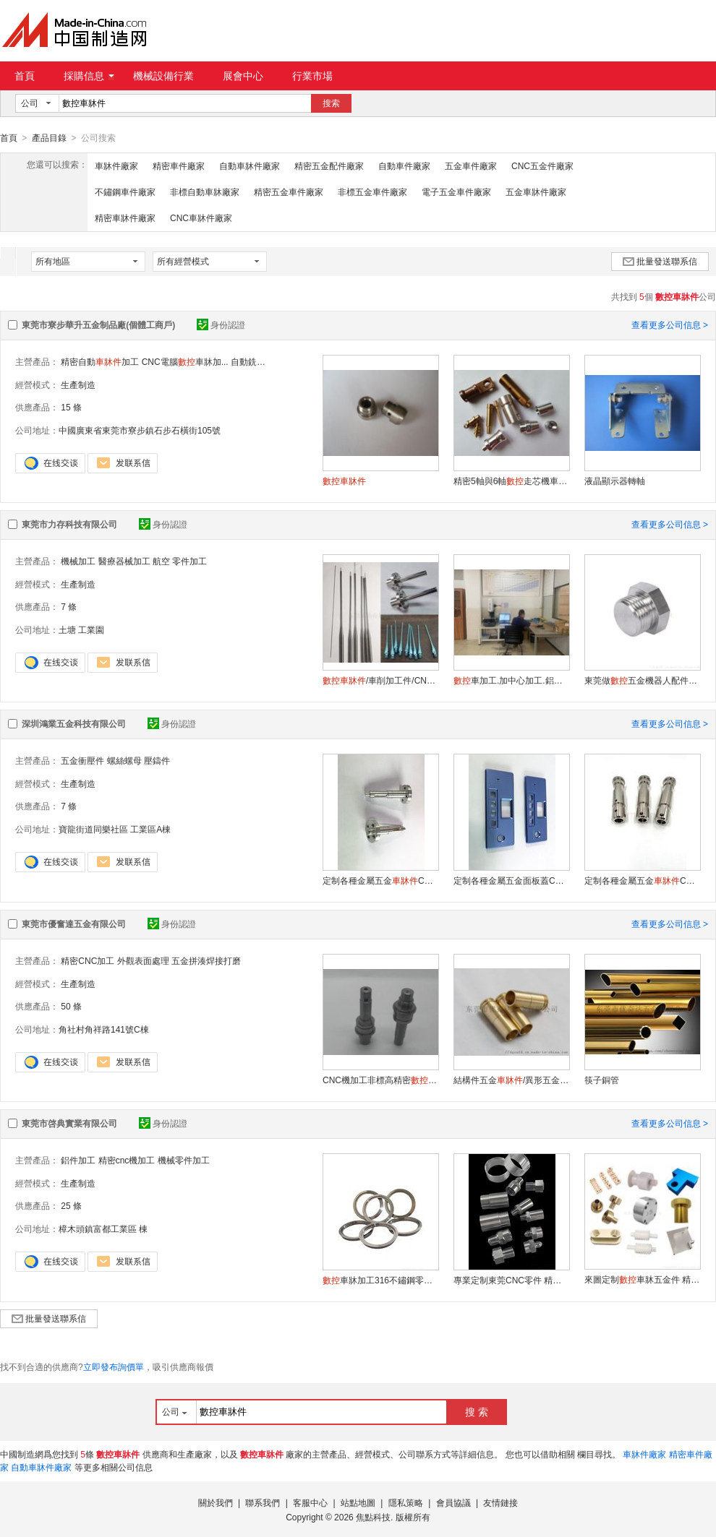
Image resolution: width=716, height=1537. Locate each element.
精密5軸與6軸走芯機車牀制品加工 (511, 480)
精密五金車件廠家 (288, 191)
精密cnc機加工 (126, 1160)
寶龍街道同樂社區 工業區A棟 (115, 829)
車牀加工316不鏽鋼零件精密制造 (380, 1280)
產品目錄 (49, 138)
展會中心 (243, 76)
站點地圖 (358, 1502)
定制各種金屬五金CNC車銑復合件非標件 (380, 880)
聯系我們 (262, 1502)
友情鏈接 (500, 1502)
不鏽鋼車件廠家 (125, 191)
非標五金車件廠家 (372, 191)
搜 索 (476, 1411)
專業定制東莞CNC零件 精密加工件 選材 (511, 1280)
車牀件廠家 (116, 165)
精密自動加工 (100, 361)
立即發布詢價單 (113, 1366)
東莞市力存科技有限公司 (69, 524)
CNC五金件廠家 (542, 165)
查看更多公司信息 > (669, 324)
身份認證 (221, 324)
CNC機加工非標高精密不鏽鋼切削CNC (380, 1080)
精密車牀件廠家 (125, 217)
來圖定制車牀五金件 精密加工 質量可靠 (642, 1279)
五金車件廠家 (471, 165)
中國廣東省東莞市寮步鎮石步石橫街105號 (140, 430)
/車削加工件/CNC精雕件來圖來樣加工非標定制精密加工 (380, 680)
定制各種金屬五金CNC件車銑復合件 (642, 880)
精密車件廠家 (179, 165)
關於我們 (215, 1502)
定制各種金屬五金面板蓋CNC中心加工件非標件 (511, 880)
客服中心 (310, 1502)
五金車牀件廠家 (536, 191)
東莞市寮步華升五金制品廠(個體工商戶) (98, 324)
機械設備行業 (163, 76)
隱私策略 (405, 1502)
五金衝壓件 (82, 760)
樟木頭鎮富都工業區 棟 (103, 1228)
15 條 (71, 407)
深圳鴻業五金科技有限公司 (74, 723)
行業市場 (312, 76)
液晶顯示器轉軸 (614, 480)
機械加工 (78, 561)
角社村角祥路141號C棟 (104, 1029)
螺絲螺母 (124, 760)
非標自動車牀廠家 (204, 191)
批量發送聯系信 (660, 261)
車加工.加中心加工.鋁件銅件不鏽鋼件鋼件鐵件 (511, 680)
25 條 (71, 1205)
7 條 (69, 606)
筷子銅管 (601, 1080)
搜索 (331, 103)
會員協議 (453, 1502)
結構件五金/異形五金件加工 (511, 1080)
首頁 (24, 76)
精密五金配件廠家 (329, 165)
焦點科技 (373, 1517)
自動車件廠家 (404, 165)
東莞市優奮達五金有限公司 (74, 923)
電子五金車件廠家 (456, 191)
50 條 (71, 1006)
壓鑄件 (157, 760)
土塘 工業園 (81, 629)
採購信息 (89, 76)
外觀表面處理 (143, 960)
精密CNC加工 (87, 960)
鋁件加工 (78, 1160)
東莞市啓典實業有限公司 (69, 1123)
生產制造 (78, 384)
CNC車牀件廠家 (201, 217)
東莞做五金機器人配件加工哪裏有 (642, 680)
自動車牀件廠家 (249, 165)
